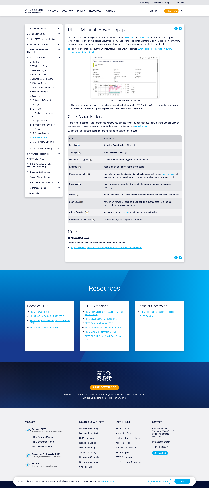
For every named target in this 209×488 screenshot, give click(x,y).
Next (180, 28)
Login (168, 2)
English (180, 2)
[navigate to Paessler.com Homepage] (34, 10)
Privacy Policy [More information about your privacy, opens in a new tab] (107, 481)
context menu (140, 126)
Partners (110, 11)
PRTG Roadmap (147, 316)
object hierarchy (168, 174)
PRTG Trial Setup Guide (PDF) (44, 327)
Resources (95, 11)
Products (52, 11)
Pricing (81, 11)
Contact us (157, 2)
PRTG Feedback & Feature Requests (157, 312)
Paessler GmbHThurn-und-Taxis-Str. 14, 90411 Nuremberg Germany (163, 432)
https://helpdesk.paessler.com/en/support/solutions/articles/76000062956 (106, 247)
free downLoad (104, 387)
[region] (104, 481)
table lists (144, 37)
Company (144, 2)
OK (182, 481)
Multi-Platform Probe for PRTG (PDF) (47, 316)
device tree (129, 37)
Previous (176, 28)
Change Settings (159, 481)
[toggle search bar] (182, 11)
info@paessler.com (161, 442)
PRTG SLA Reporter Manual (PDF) (101, 319)
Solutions (68, 11)
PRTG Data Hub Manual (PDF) (99, 323)
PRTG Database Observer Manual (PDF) (103, 327)
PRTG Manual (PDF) (39, 312)
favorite (124, 212)
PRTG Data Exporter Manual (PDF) (101, 332)
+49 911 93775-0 (160, 447)
